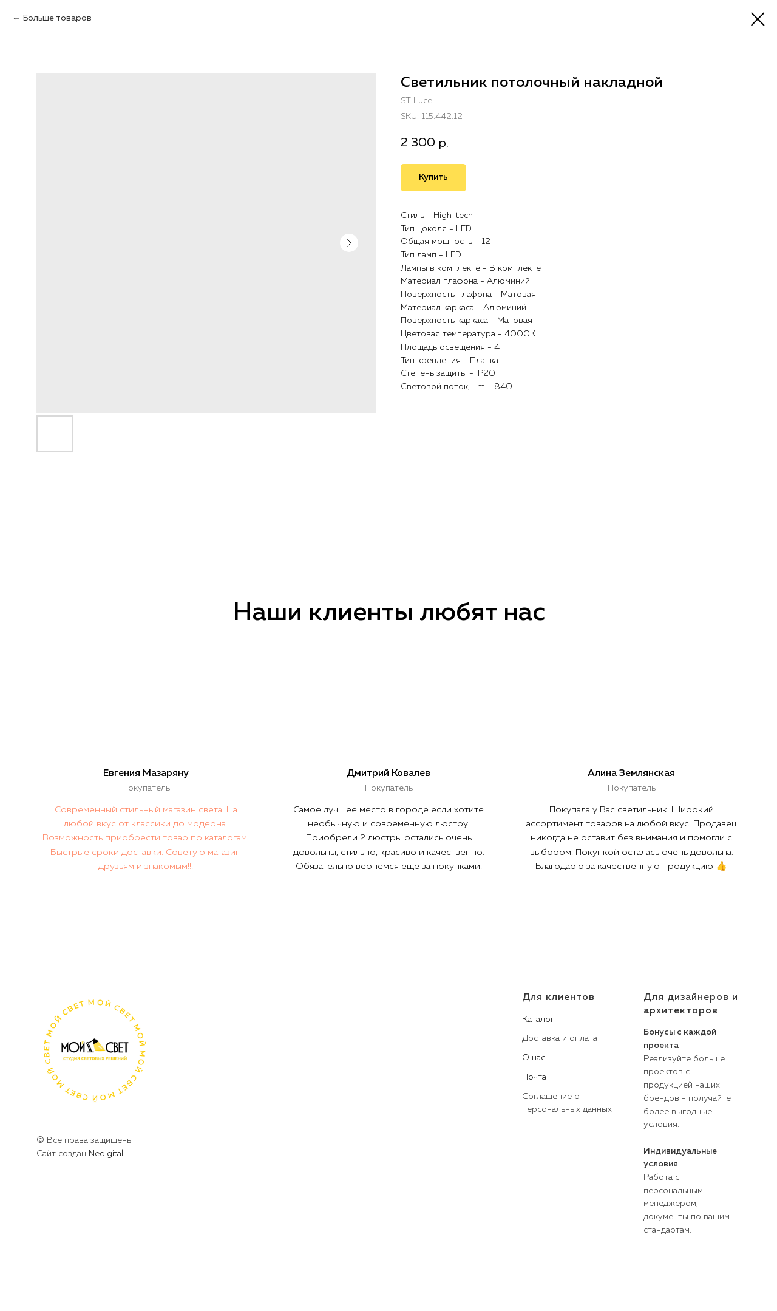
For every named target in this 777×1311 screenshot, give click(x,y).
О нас (533, 1058)
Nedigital (106, 1153)
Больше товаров (57, 18)
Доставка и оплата (559, 1038)
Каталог (538, 1019)
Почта (534, 1077)
